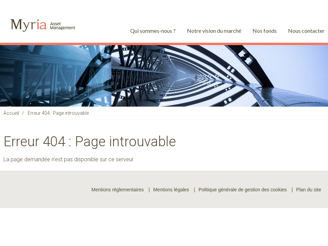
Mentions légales (171, 189)
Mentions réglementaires (117, 189)
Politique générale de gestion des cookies (243, 189)
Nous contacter (306, 30)
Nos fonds (264, 30)
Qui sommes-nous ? (153, 30)
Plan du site (308, 189)
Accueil (11, 113)
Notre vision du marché (214, 30)
